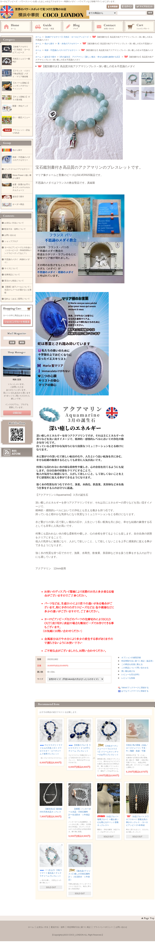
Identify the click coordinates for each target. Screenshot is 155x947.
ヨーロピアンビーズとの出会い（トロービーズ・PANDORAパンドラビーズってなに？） (18, 250)
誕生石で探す (50, 57)
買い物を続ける (128, 671)
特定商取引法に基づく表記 (79, 927)
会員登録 (112, 7)
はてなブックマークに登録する (135, 691)
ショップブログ (11, 241)
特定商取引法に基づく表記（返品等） (137, 661)
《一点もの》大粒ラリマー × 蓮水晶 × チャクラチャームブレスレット (51, 873)
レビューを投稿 (128, 678)
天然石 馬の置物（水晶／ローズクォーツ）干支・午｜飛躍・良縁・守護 (137, 748)
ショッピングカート (139, 26)
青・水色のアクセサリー (68, 43)
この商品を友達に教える (132, 664)
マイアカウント (144, 7)
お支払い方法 (42, 927)
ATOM (16, 454)
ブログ (77, 26)
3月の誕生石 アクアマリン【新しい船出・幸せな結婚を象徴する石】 (90, 57)
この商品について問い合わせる (135, 668)
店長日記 (17, 413)
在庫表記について (12, 274)
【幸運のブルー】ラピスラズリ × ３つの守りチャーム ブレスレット (79, 748)
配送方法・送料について (15, 229)
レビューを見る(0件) (130, 674)
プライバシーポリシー (103, 927)
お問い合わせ (108, 26)
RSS (14, 451)
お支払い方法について (14, 223)
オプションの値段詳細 (131, 657)
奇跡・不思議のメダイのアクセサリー (61, 50)
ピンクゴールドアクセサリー (17, 169)
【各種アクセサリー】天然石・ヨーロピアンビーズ (66, 37)
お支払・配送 (47, 26)
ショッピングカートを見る (17, 321)
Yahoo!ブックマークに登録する (135, 687)
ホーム (16, 26)
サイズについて (11, 268)
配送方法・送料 (58, 927)
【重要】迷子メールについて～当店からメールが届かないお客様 (18, 290)
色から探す (49, 43)
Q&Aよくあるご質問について (17, 299)
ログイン (127, 7)
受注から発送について (14, 281)
